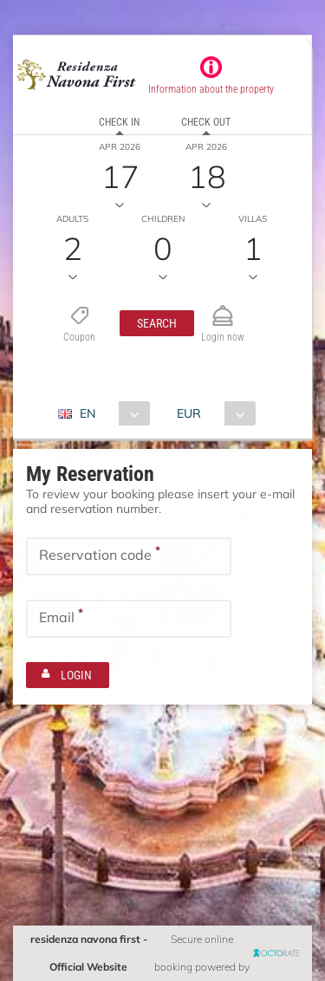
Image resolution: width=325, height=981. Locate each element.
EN (87, 413)
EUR (189, 413)
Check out (206, 122)
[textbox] (128, 556)
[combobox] (110, 413)
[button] (157, 323)
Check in (119, 122)
